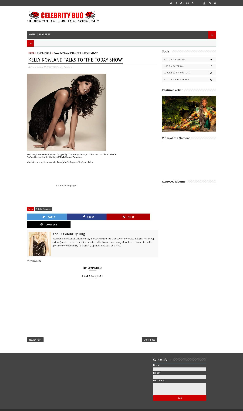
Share (77, 216)
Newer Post (37, 332)
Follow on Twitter (188, 59)
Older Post (146, 332)
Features (46, 34)
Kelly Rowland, (68, 66)
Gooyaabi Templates (91, 406)
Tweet (46, 216)
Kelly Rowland (45, 52)
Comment (141, 216)
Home (33, 34)
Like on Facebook (188, 66)
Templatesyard (55, 406)
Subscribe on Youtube (188, 73)
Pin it (109, 216)
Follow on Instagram (188, 79)
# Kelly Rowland (45, 208)
